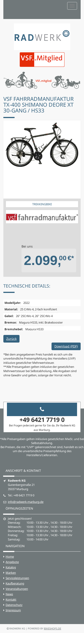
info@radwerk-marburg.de (25, 502)
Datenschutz (14, 605)
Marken (11, 573)
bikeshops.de (52, 628)
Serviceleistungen (17, 578)
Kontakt (11, 599)
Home (10, 557)
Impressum (13, 610)
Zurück (11, 339)
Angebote (12, 562)
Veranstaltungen (17, 589)
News (9, 594)
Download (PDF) (66, 346)
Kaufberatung (15, 583)
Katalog (11, 567)
